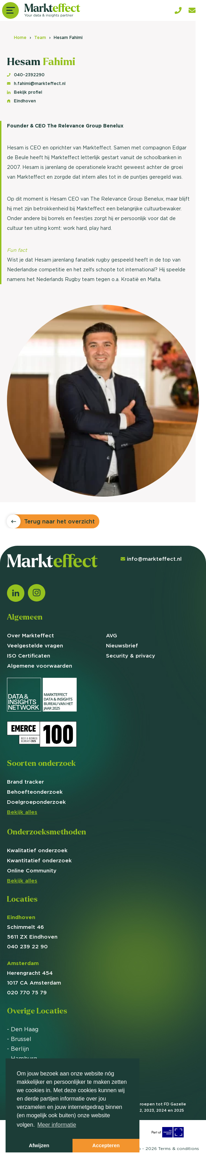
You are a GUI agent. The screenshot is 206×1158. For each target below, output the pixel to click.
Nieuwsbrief (122, 645)
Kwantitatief (39, 860)
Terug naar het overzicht (59, 521)
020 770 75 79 (27, 992)
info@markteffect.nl (151, 558)
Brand (25, 781)
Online (31, 870)
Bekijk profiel (24, 92)
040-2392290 (26, 74)
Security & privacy (130, 655)
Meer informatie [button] (56, 1125)
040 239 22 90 (27, 946)
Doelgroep (36, 802)
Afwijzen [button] (39, 1145)
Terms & (178, 1148)
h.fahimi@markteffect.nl (36, 83)
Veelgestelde (35, 645)
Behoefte (35, 791)
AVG (111, 635)
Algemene (39, 665)
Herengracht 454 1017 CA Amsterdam (34, 973)
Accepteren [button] (106, 1145)
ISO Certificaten (28, 655)
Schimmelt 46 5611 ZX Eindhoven (32, 927)
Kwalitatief (37, 850)
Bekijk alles (22, 812)
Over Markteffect (30, 635)
